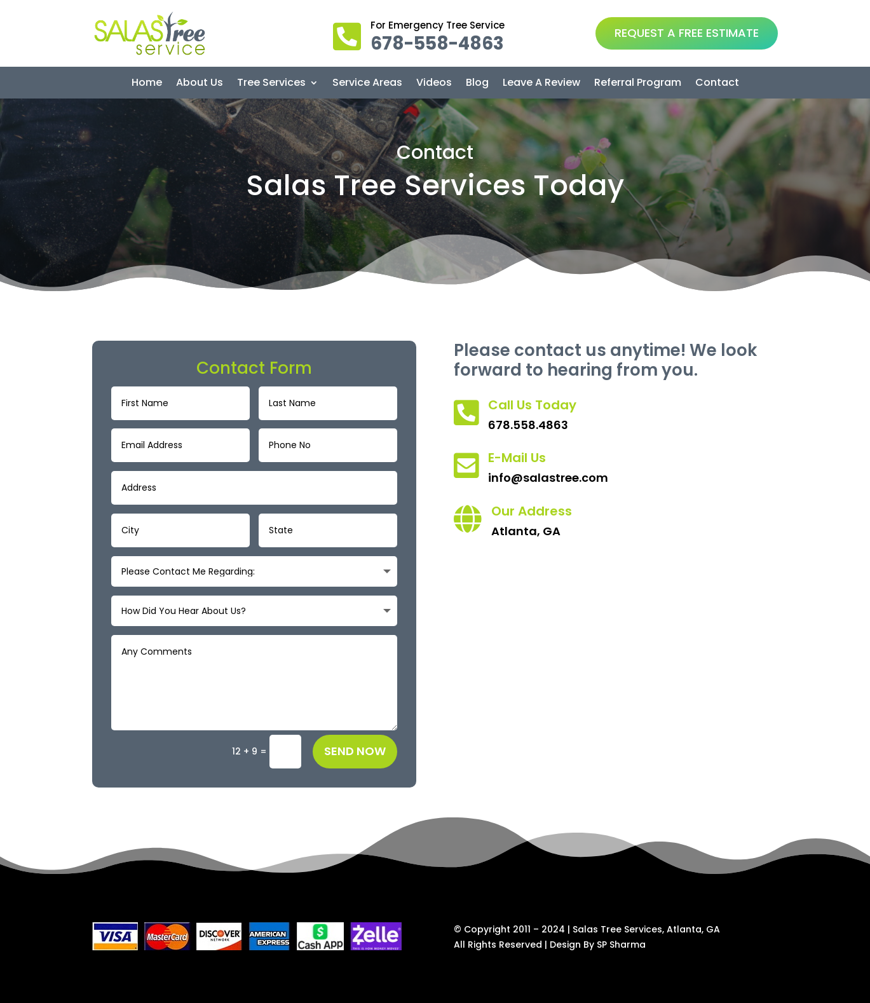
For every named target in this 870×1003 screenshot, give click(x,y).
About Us (199, 84)
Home (147, 84)
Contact (717, 84)
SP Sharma (621, 944)
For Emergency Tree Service (437, 25)
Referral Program (637, 84)
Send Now (355, 751)
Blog (477, 84)
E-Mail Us (517, 458)
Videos (434, 84)
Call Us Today (532, 405)
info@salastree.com (548, 478)
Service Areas (367, 84)
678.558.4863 (528, 425)
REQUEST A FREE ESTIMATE (687, 33)
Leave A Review (541, 84)
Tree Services (271, 84)
